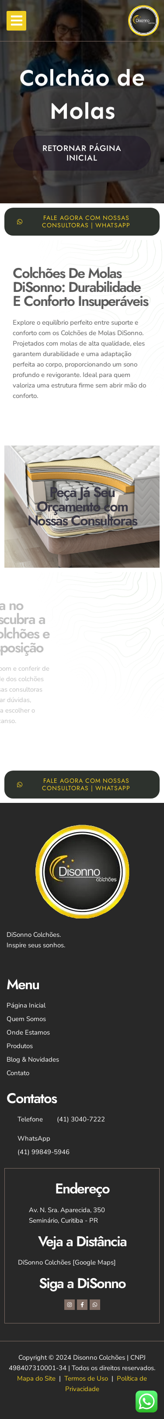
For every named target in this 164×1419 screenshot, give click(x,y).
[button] (16, 21)
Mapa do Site (36, 1378)
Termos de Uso (86, 1378)
